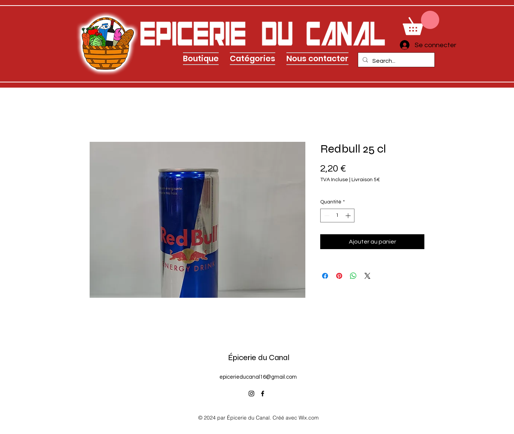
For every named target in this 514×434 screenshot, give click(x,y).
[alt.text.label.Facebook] (262, 393)
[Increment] (348, 215)
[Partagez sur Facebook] (325, 275)
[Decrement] (326, 215)
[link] (421, 23)
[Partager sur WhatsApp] (353, 275)
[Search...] (395, 61)
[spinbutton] (337, 215)
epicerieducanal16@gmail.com (258, 377)
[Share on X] (367, 275)
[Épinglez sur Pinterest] (339, 275)
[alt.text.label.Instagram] (251, 393)
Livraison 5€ (365, 179)
